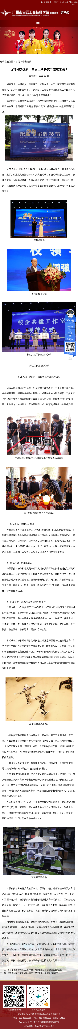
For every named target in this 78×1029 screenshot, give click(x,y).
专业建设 (26, 61)
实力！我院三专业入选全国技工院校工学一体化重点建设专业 (34, 973)
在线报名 (70, 339)
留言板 (70, 332)
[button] (6, 37)
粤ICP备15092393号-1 (44, 1026)
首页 (17, 61)
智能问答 (70, 326)
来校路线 (63, 2)
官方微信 (70, 353)
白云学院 (44, 2)
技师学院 (54, 2)
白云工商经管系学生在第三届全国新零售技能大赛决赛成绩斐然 (35, 970)
